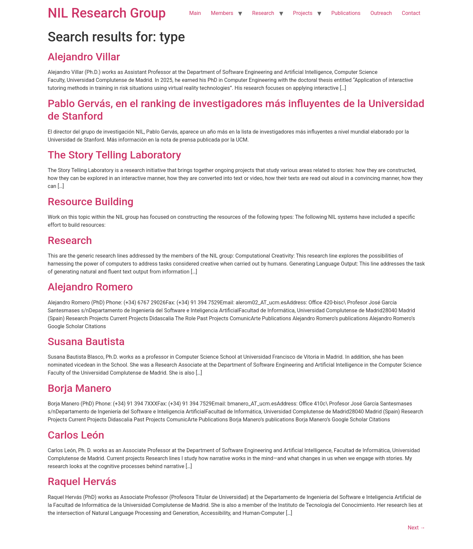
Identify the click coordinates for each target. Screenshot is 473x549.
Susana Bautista (86, 341)
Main (195, 13)
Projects (303, 13)
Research (263, 13)
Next (416, 527)
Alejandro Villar (84, 56)
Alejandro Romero (90, 286)
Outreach (381, 13)
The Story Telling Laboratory (114, 155)
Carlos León (76, 435)
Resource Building (90, 201)
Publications (345, 13)
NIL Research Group (107, 13)
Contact (411, 13)
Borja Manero (79, 388)
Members (222, 13)
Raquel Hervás (82, 481)
